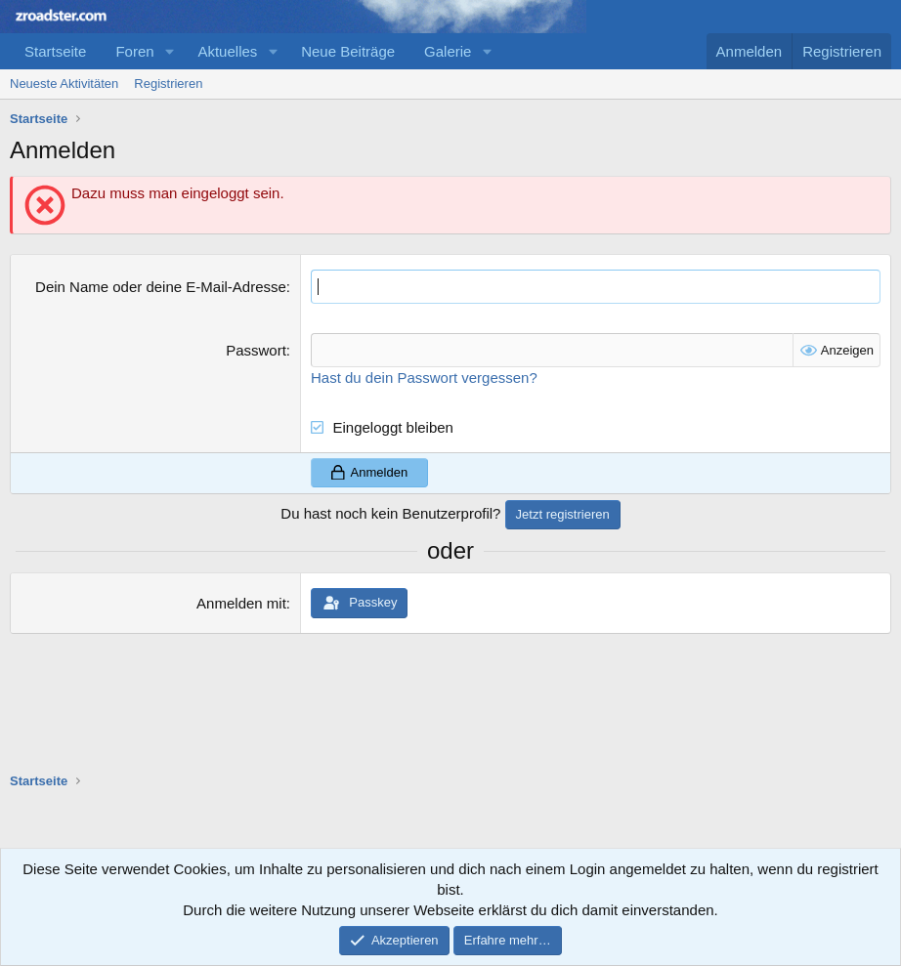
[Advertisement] (365, 834)
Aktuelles (227, 51)
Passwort (256, 350)
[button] (169, 51)
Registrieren (168, 83)
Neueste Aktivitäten (64, 83)
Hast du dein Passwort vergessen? (424, 377)
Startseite (55, 51)
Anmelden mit (241, 603)
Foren (134, 51)
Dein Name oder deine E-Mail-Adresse (160, 286)
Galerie (447, 51)
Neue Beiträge (348, 51)
